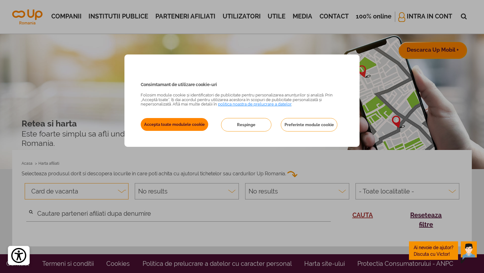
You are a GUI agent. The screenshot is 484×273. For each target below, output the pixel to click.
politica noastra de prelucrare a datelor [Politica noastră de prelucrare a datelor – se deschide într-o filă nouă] (254, 104)
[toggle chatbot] (443, 250)
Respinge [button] (246, 124)
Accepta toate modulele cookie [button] (174, 124)
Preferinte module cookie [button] (309, 124)
